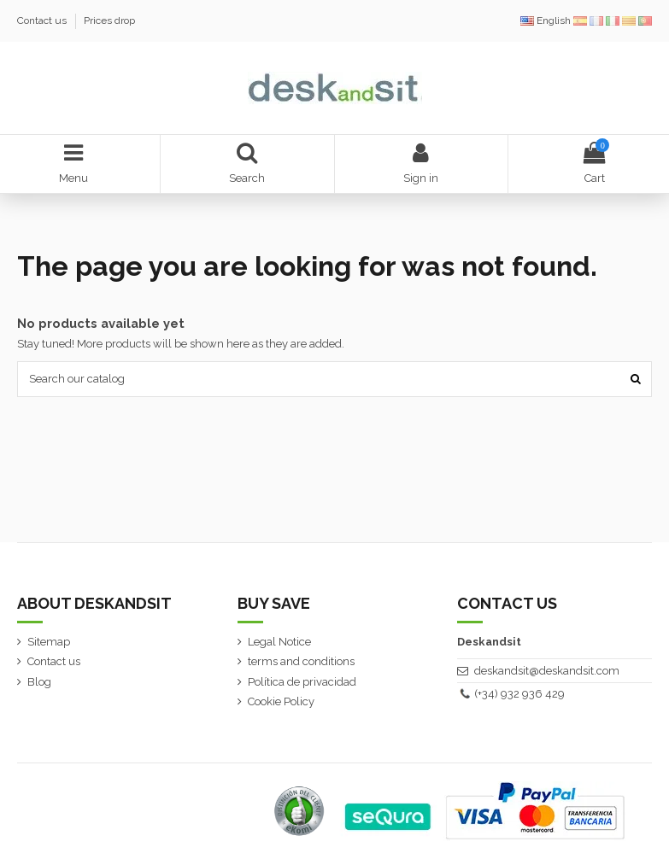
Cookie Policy (281, 701)
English (546, 20)
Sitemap (48, 641)
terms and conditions (301, 661)
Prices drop (109, 20)
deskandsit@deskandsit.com (546, 670)
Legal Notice (279, 641)
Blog (39, 681)
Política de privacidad (302, 681)
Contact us (43, 20)
